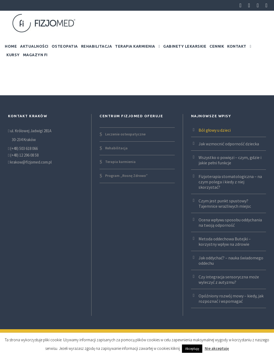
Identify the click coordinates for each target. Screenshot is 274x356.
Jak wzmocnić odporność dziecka (229, 143)
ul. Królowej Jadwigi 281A (30, 130)
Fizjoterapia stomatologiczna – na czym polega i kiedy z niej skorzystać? (230, 182)
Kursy (13, 55)
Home (11, 46)
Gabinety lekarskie (184, 46)
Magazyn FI (35, 55)
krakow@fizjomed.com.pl (31, 162)
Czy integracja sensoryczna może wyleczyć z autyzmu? (229, 279)
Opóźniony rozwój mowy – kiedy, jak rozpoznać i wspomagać (231, 298)
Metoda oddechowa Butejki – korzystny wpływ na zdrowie (225, 241)
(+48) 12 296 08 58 (24, 155)
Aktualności (34, 46)
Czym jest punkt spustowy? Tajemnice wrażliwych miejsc (225, 203)
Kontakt (236, 46)
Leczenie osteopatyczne (125, 134)
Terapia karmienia (135, 46)
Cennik (217, 46)
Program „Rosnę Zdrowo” (126, 175)
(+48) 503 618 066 (24, 148)
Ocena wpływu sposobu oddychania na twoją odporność (230, 222)
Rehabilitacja (96, 46)
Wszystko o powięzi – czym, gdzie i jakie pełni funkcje (230, 160)
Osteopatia (65, 46)
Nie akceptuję (217, 348)
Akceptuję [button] (192, 348)
